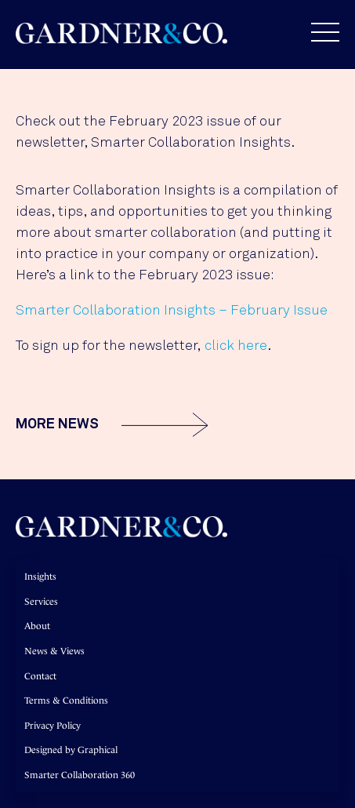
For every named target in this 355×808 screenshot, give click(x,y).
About (37, 626)
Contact (40, 676)
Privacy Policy (52, 725)
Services (41, 601)
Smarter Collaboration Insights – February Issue (172, 311)
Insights (40, 576)
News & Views (54, 651)
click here (236, 346)
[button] (317, 32)
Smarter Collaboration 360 (79, 775)
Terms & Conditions (66, 700)
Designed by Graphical (71, 749)
